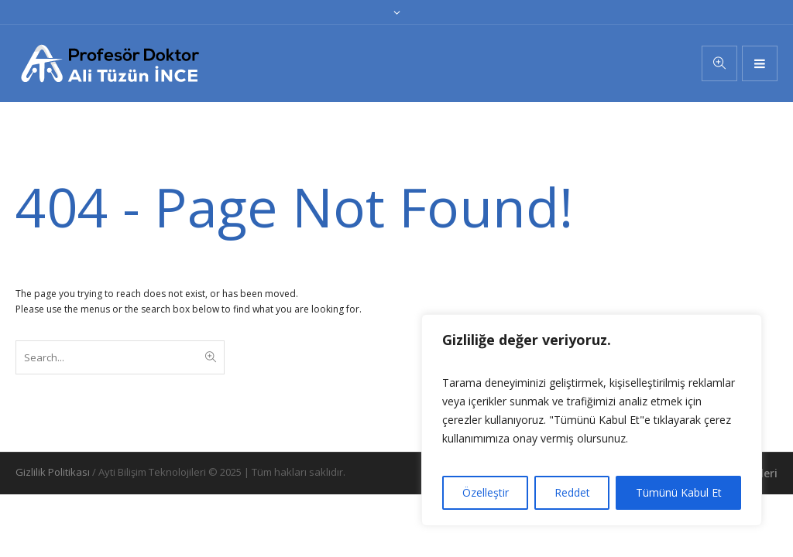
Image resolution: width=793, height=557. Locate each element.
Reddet (572, 492)
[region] (591, 420)
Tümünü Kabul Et (679, 492)
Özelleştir (485, 492)
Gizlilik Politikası (52, 472)
